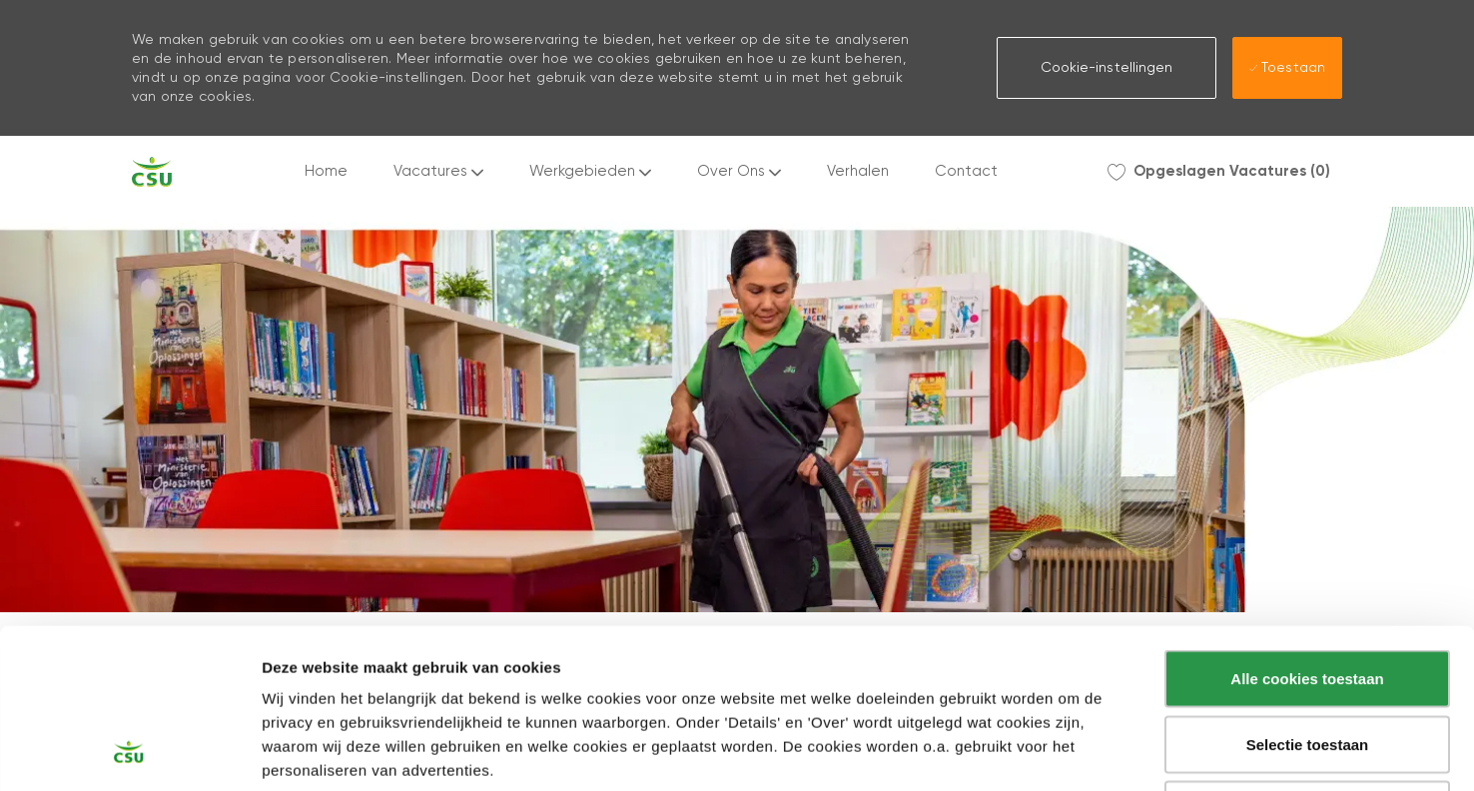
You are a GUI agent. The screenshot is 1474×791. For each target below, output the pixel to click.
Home (326, 171)
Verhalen (858, 171)
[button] (1106, 68)
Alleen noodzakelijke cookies (1307, 659)
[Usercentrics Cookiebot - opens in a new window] (129, 752)
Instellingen (1073, 752)
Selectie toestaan (1307, 594)
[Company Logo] (152, 172)
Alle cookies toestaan (1306, 528)
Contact (966, 171)
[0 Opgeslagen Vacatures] (1218, 172)
